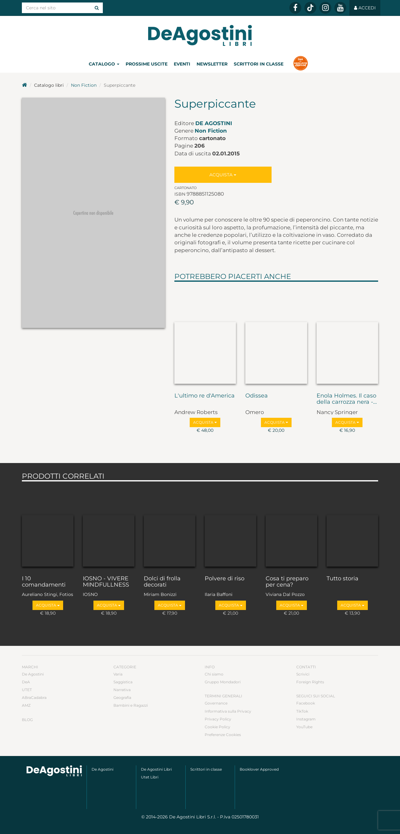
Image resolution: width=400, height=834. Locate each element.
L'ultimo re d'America (204, 396)
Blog (27, 719)
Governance (216, 703)
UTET (27, 689)
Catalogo (104, 64)
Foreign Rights (310, 682)
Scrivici (302, 674)
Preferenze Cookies (223, 734)
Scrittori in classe (258, 64)
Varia (117, 674)
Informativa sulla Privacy (228, 711)
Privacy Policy (218, 719)
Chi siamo (214, 674)
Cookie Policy (217, 726)
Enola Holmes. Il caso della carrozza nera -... (347, 399)
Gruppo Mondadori (223, 682)
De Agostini (213, 123)
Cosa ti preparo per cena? (287, 582)
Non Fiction (84, 85)
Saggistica (122, 682)
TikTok (302, 711)
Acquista (222, 175)
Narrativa (122, 689)
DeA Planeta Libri (200, 35)
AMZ (26, 705)
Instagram (306, 719)
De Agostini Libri (156, 769)
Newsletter (212, 64)
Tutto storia (342, 579)
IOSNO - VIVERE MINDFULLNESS (106, 582)
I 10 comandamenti (44, 582)
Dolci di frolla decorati (162, 582)
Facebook (305, 703)
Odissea (256, 396)
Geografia (122, 697)
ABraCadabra (34, 697)
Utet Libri (149, 777)
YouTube (304, 726)
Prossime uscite (147, 64)
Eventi (182, 64)
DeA (26, 682)
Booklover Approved (259, 769)
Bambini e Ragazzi (130, 705)
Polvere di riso (224, 579)
